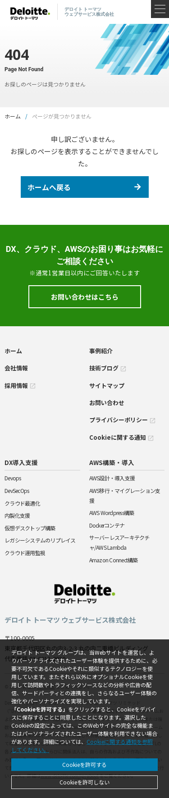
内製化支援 (17, 515)
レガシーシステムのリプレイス (40, 540)
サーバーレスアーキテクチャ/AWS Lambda (119, 542)
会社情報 (16, 368)
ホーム (13, 116)
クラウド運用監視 (25, 552)
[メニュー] (160, 9)
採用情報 (20, 385)
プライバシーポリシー (122, 419)
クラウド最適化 (22, 503)
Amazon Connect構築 (113, 560)
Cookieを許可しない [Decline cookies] (84, 782)
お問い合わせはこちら (85, 296)
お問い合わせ (106, 402)
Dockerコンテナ (107, 525)
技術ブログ (108, 368)
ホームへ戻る (49, 187)
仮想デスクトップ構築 (30, 528)
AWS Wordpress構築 (111, 512)
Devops (13, 478)
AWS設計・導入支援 (112, 478)
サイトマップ (106, 385)
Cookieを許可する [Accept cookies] (84, 764)
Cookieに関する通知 (121, 437)
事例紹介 (101, 351)
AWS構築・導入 (111, 462)
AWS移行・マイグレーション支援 (124, 495)
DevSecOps (17, 490)
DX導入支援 (21, 462)
